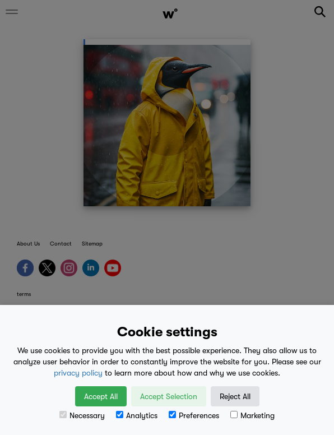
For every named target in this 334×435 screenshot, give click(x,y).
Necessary (82, 415)
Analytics (136, 415)
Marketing (252, 415)
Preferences (194, 415)
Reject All (235, 396)
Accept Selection (168, 396)
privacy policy (78, 372)
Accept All (101, 396)
